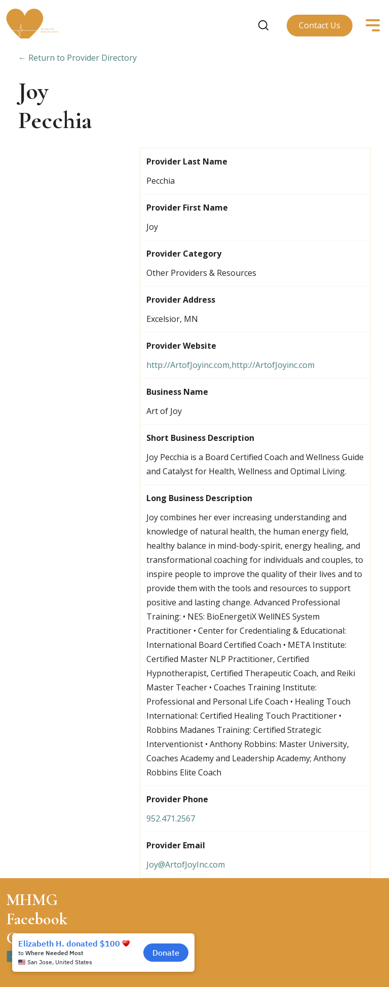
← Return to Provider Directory (77, 57)
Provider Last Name (186, 161)
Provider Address (180, 299)
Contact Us (319, 25)
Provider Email (175, 845)
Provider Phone (177, 799)
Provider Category (183, 253)
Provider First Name (187, 207)
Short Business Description (200, 437)
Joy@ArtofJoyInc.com (185, 864)
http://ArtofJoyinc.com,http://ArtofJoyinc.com (230, 365)
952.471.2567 (170, 818)
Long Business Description (199, 498)
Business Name (177, 391)
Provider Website (181, 345)
